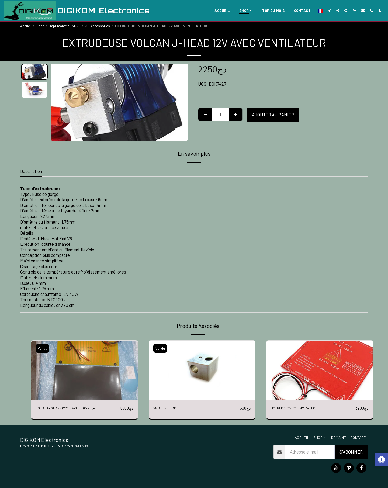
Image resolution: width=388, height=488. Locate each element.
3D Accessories (97, 26)
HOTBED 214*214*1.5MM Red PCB (302, 408)
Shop (40, 26)
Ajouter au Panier (273, 114)
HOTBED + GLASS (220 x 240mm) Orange (74, 408)
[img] (84, 370)
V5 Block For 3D (167, 408)
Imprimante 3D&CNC (65, 26)
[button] (329, 10)
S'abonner (351, 452)
